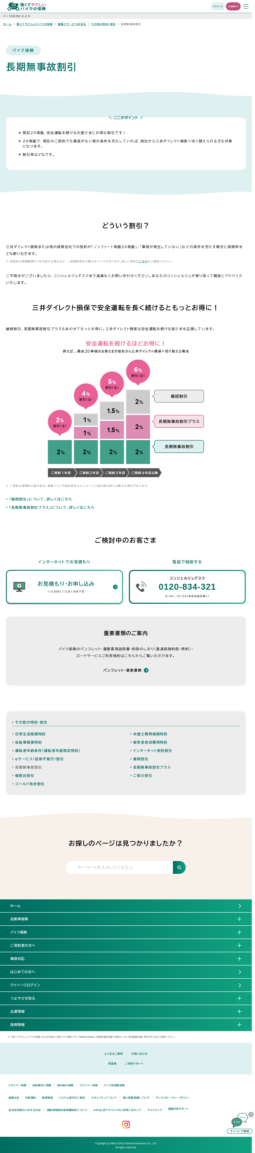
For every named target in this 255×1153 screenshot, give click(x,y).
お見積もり (233, 6)
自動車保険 (22, 919)
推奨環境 (47, 1097)
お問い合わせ (139, 1053)
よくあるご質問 (113, 1053)
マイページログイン (25, 985)
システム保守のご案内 (72, 1097)
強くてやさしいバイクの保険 (35, 24)
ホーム (7, 24)
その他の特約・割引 (103, 24)
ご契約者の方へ (26, 945)
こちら (143, 261)
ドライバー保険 (17, 1085)
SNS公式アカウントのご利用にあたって (117, 1110)
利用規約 (30, 1097)
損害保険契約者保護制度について (67, 1110)
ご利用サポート (134, 1063)
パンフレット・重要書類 (122, 670)
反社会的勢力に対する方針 (25, 1110)
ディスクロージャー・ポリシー (173, 1097)
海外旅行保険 (65, 1085)
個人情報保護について (136, 1097)
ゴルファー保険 (89, 1085)
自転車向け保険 (41, 1085)
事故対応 (21, 958)
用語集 (112, 1063)
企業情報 (21, 1011)
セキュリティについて (104, 1097)
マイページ (218, 6)
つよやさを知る (26, 998)
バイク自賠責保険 (114, 1085)
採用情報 (21, 1024)
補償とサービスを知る (72, 24)
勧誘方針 (14, 1097)
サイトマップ (154, 1110)
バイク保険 (22, 932)
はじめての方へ (22, 972)
